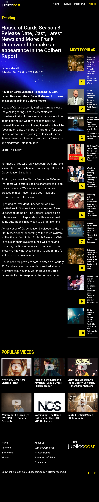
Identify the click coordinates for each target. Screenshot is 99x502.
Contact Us (40, 462)
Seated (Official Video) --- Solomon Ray (82, 417)
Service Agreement (44, 447)
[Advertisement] (82, 35)
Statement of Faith (44, 457)
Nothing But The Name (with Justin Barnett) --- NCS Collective (48, 418)
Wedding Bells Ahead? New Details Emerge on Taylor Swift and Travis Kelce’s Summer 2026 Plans (92, 205)
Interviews (79, 3)
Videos (92, 3)
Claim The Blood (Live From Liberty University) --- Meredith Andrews (82, 382)
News (56, 3)
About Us (39, 442)
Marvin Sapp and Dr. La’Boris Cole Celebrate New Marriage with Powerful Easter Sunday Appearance (92, 289)
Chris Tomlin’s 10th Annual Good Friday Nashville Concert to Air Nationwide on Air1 (92, 322)
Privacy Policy (42, 452)
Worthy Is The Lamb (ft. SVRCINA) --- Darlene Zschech (15, 418)
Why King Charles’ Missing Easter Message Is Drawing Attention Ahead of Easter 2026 (92, 177)
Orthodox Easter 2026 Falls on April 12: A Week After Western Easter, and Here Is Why (92, 259)
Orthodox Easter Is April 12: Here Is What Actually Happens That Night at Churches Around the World (92, 70)
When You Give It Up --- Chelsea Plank (15, 381)
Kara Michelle (12, 68)
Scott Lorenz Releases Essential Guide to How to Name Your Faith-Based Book (92, 100)
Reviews (66, 3)
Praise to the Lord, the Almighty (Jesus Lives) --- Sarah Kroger (49, 382)
